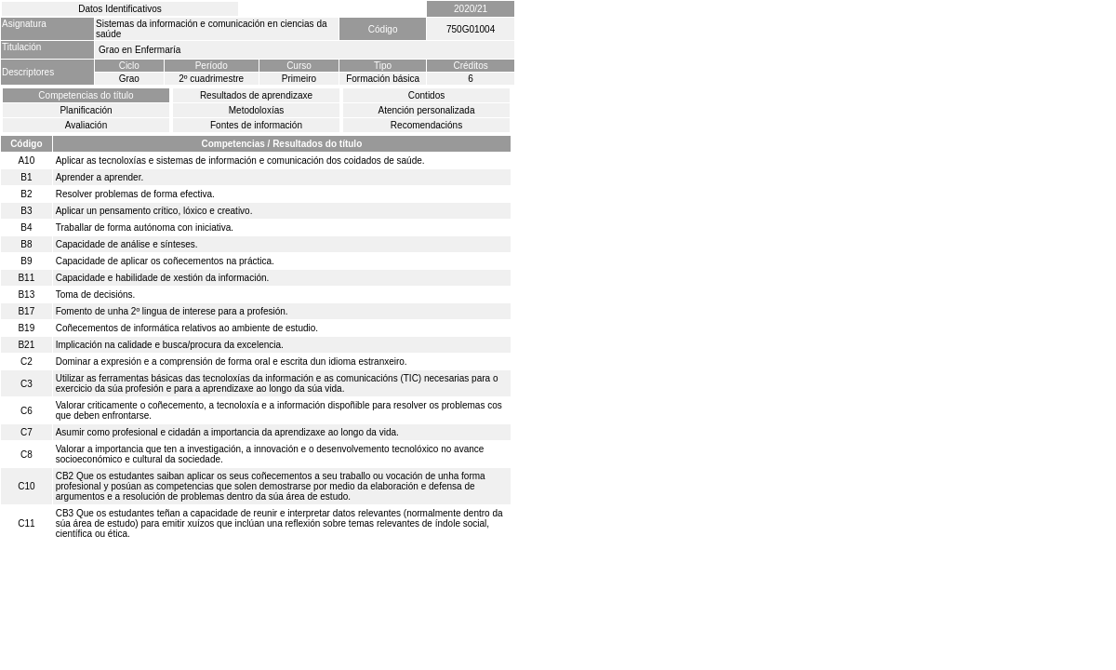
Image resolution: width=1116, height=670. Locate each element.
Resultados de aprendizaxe (256, 95)
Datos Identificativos (120, 9)
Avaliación (86, 125)
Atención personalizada (427, 110)
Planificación (86, 110)
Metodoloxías (256, 110)
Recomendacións (426, 125)
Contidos (426, 95)
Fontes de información (256, 125)
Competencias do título (85, 95)
